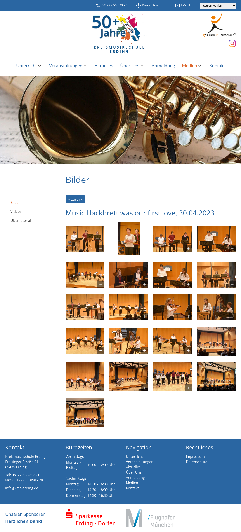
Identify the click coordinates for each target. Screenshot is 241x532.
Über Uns (132, 66)
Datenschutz (196, 461)
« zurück (75, 199)
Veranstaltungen (68, 66)
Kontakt (217, 66)
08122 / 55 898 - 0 (111, 5)
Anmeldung (163, 66)
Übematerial (20, 220)
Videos (16, 211)
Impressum (195, 456)
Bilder (15, 202)
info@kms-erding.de (21, 488)
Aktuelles (104, 66)
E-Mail (182, 5)
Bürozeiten (147, 5)
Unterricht (29, 66)
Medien (192, 66)
